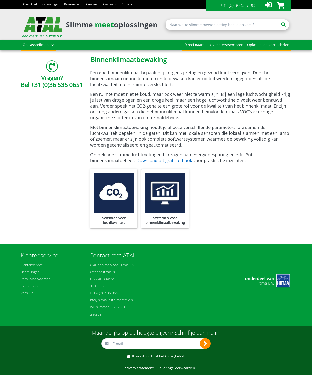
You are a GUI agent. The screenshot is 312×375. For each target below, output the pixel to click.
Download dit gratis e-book (164, 160)
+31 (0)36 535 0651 (57, 85)
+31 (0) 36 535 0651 (239, 5)
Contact (127, 4)
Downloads (109, 4)
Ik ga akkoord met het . (158, 356)
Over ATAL (30, 4)
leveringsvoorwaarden (177, 368)
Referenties (72, 4)
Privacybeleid (174, 356)
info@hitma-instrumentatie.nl (111, 300)
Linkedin (95, 314)
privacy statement (139, 368)
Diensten (91, 4)
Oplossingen (50, 4)
